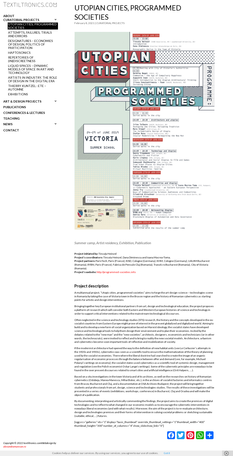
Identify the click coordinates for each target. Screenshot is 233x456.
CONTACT (11, 130)
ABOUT (8, 15)
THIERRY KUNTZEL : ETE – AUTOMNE (27, 87)
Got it (167, 453)
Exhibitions (18, 94)
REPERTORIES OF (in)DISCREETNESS (21, 59)
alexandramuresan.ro (14, 446)
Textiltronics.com (30, 4)
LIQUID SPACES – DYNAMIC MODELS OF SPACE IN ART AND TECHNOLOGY (31, 69)
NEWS (7, 124)
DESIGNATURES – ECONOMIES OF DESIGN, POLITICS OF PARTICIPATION (30, 44)
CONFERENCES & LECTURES (24, 112)
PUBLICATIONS (14, 107)
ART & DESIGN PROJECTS (22, 101)
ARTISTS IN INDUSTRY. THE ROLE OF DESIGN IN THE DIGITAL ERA (32, 79)
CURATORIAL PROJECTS (21, 19)
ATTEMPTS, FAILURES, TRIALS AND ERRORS (30, 34)
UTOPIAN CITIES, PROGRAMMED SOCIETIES (32, 26)
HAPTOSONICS (19, 52)
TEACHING (11, 118)
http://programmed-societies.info (116, 272)
